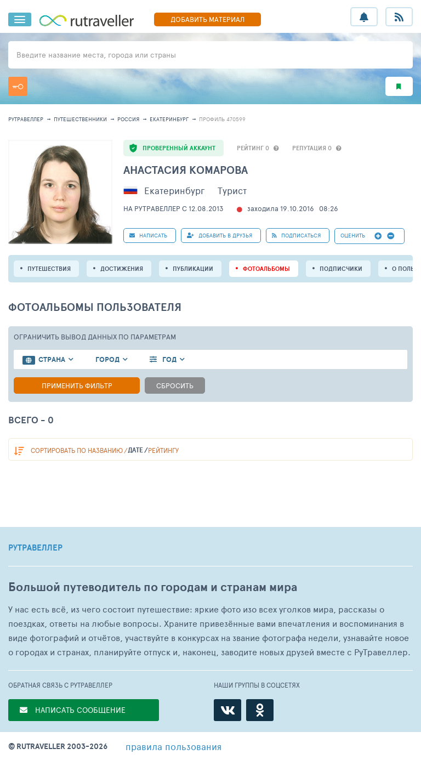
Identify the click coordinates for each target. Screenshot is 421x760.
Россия (128, 119)
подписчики (341, 268)
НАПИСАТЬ (148, 235)
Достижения (121, 268)
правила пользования (173, 746)
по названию (77, 450)
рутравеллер (25, 119)
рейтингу (163, 450)
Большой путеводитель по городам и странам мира (152, 587)
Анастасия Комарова (185, 170)
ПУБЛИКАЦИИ (193, 268)
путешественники (80, 119)
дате (135, 450)
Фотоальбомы (266, 268)
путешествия (49, 268)
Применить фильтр (77, 385)
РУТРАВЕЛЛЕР (35, 547)
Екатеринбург (169, 119)
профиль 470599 (222, 119)
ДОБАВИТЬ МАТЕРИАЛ (207, 19)
